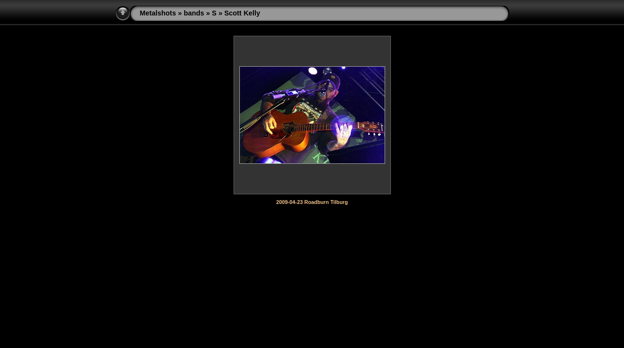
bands (194, 13)
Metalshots (158, 13)
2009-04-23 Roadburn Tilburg (312, 202)
